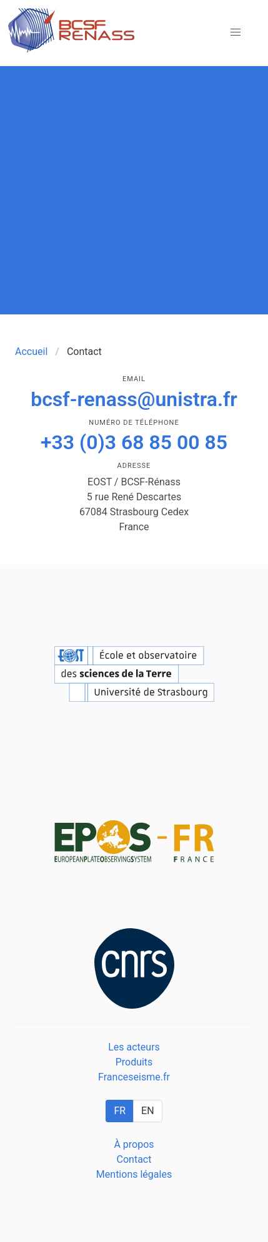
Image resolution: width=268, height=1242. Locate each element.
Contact (134, 1159)
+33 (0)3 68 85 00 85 (134, 442)
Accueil (31, 351)
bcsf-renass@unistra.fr (134, 399)
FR (120, 1111)
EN (147, 1111)
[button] (235, 32)
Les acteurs (134, 1047)
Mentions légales (134, 1174)
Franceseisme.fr (134, 1077)
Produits (134, 1062)
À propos (134, 1144)
